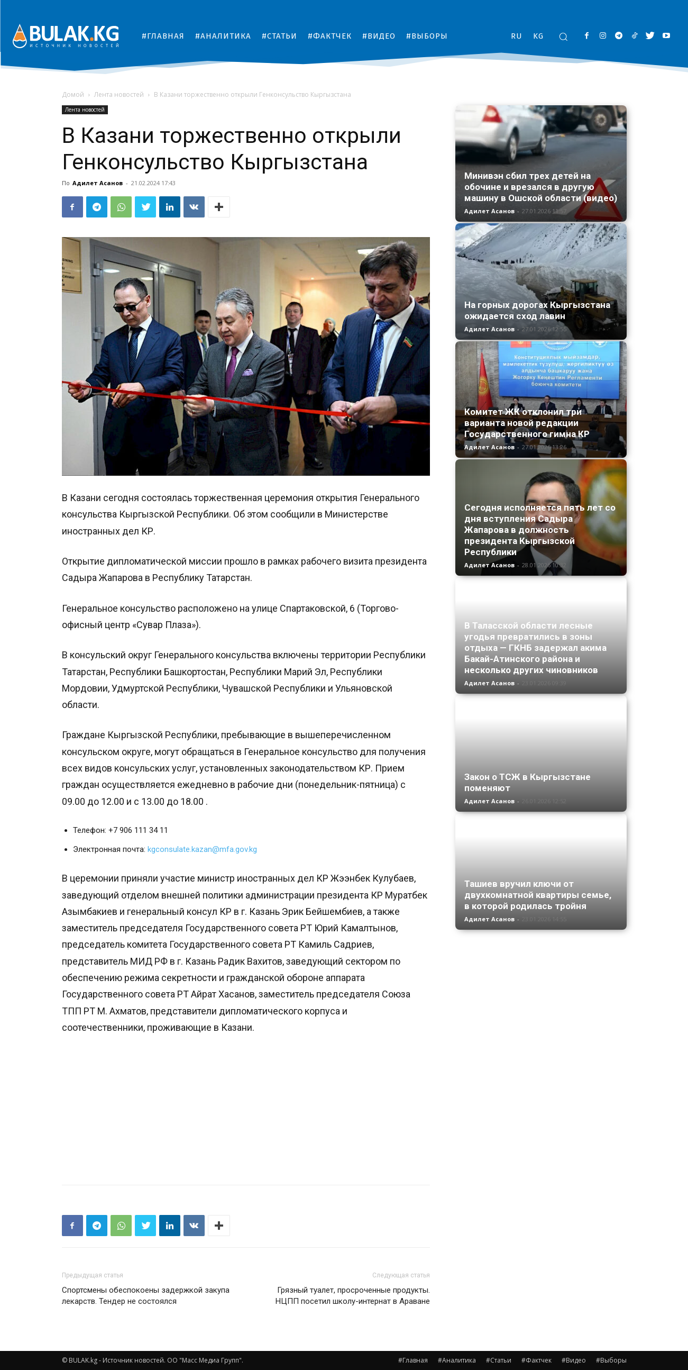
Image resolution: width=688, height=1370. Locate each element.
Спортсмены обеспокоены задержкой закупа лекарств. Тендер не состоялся (146, 1295)
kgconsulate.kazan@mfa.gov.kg (202, 849)
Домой (73, 94)
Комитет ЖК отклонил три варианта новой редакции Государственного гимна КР (527, 422)
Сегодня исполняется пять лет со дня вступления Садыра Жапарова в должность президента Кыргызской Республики (540, 529)
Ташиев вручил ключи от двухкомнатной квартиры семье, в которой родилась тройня (537, 894)
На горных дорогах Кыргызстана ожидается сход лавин (537, 310)
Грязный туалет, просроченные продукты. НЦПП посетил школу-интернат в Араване (353, 1295)
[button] (563, 36)
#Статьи (498, 1360)
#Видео (574, 1360)
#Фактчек (536, 1360)
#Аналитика (457, 1360)
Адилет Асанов (97, 183)
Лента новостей (119, 94)
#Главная (413, 1360)
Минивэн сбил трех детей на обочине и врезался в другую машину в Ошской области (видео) (540, 186)
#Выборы (611, 1360)
